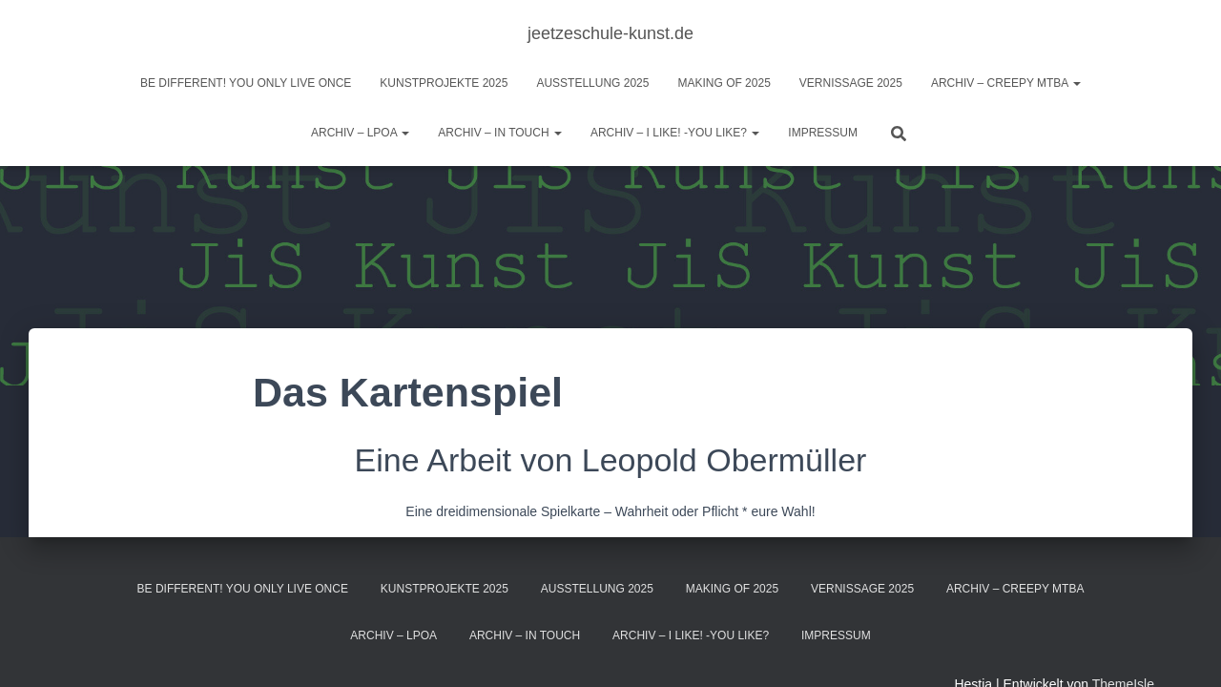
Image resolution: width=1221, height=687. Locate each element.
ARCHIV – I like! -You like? (674, 132)
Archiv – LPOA (360, 132)
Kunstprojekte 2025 (443, 83)
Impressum (823, 132)
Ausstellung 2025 (592, 83)
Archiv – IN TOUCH (500, 132)
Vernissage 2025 (850, 83)
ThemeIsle (1123, 644)
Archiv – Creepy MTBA (1006, 83)
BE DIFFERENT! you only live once (245, 83)
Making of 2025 (723, 83)
